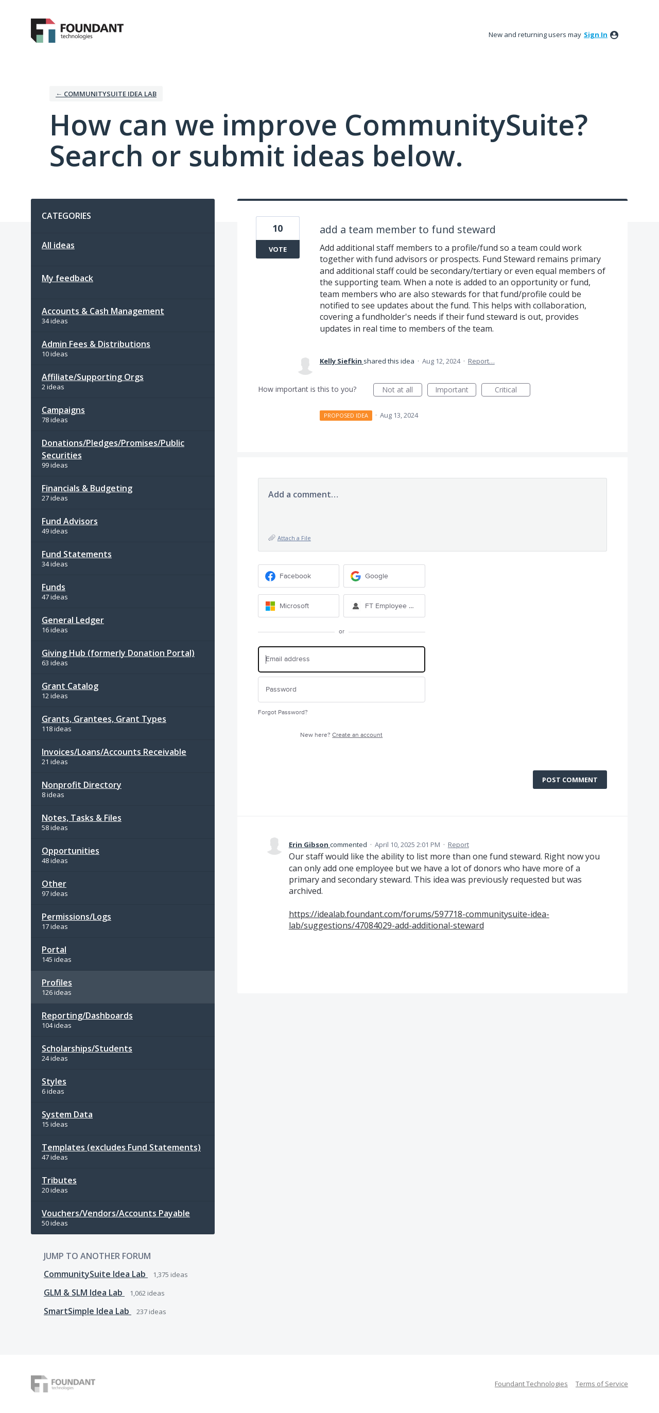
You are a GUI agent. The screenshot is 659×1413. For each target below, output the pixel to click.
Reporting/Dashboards (87, 1015)
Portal (54, 949)
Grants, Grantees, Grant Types (104, 719)
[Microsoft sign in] (299, 605)
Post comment (570, 779)
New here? (341, 735)
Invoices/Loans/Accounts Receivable (114, 751)
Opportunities (70, 850)
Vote (278, 249)
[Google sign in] (384, 576)
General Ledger (73, 620)
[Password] (341, 690)
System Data (67, 1114)
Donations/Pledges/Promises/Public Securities (113, 449)
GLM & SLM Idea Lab (84, 1292)
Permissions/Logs (76, 916)
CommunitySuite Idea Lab (96, 1274)
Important (455, 391)
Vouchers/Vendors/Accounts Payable (116, 1213)
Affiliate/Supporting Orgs (93, 377)
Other (54, 883)
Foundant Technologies (531, 1383)
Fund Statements (77, 554)
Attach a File (294, 538)
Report (458, 844)
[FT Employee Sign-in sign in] (384, 605)
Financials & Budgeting (87, 488)
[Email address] (341, 659)
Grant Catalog (70, 686)
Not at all (402, 391)
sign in (596, 34)
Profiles (57, 982)
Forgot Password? (283, 712)
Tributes (59, 1180)
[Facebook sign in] (299, 576)
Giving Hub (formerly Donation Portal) (118, 653)
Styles (54, 1081)
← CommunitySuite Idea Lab (106, 93)
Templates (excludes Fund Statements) (121, 1147)
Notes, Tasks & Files (82, 817)
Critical (512, 391)
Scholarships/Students (87, 1048)
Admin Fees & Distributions (96, 344)
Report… (481, 361)
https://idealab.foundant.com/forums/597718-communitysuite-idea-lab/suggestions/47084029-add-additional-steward (419, 919)
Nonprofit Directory (82, 784)
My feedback (67, 278)
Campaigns (63, 410)
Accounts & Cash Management (103, 311)
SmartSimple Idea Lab (87, 1311)
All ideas (58, 245)
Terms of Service (602, 1383)
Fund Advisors (70, 521)
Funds (53, 587)
